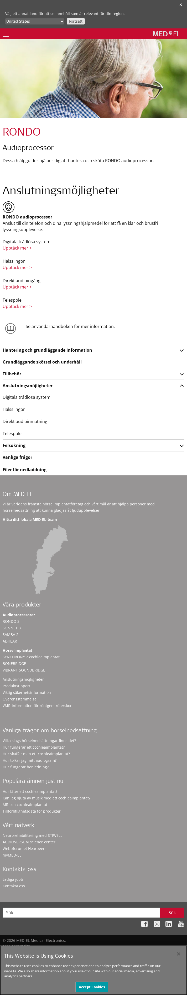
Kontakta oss (14, 885)
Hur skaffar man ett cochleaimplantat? (36, 753)
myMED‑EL (12, 855)
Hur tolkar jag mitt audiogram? (29, 760)
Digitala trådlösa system (26, 397)
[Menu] (6, 34)
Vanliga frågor (17, 457)
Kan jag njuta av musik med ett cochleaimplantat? (46, 797)
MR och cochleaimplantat (25, 804)
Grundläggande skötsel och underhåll (42, 362)
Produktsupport (16, 685)
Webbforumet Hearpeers (24, 848)
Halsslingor (14, 409)
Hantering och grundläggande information (47, 350)
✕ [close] (180, 4)
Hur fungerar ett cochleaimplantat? (34, 747)
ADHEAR (10, 641)
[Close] (178, 957)
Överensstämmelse (20, 699)
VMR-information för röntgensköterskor (37, 705)
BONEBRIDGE (14, 663)
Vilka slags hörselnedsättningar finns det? (39, 740)
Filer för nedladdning (24, 469)
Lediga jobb (13, 879)
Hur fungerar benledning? (26, 766)
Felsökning (14, 445)
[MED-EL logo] (166, 33)
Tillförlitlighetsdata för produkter (32, 811)
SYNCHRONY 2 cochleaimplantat (31, 656)
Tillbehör (12, 374)
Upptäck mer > (17, 248)
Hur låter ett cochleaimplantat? (30, 791)
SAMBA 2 (10, 634)
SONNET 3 (12, 627)
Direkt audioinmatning (25, 421)
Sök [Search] (172, 913)
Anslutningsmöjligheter (28, 386)
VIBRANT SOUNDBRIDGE (24, 670)
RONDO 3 (11, 621)
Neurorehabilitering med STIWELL (32, 835)
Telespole (12, 433)
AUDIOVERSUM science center (29, 841)
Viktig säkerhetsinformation (27, 692)
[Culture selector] (34, 21)
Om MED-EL (18, 495)
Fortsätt (75, 21)
